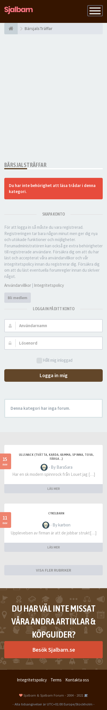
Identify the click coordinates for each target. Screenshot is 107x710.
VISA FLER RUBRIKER (53, 570)
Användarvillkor (17, 285)
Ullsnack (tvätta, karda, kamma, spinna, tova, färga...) (56, 457)
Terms (56, 680)
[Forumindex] (11, 28)
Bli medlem (17, 297)
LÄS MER (53, 488)
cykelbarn (56, 513)
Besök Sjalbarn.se (53, 649)
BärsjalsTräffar (25, 165)
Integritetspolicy (49, 285)
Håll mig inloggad (54, 360)
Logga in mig (54, 375)
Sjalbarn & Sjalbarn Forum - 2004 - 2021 (53, 695)
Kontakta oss (77, 680)
